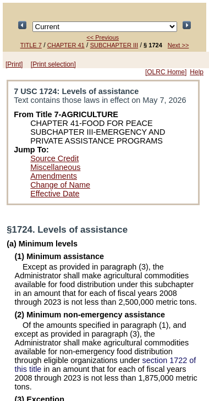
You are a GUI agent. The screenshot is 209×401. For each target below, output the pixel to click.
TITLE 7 (31, 45)
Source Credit (54, 158)
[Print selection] (53, 64)
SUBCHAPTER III (114, 45)
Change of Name (60, 184)
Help (197, 72)
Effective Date (54, 193)
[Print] (14, 64)
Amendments (53, 176)
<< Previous (102, 37)
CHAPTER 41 (66, 45)
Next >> (178, 45)
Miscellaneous (55, 167)
